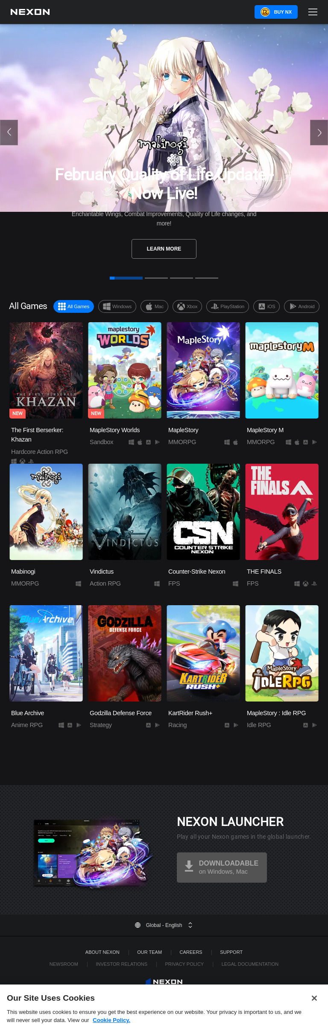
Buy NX (283, 11)
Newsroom (64, 964)
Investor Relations (121, 964)
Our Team (149, 952)
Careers (191, 952)
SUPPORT (231, 952)
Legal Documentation (250, 964)
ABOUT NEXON (102, 952)
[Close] (314, 1010)
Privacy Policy (184, 964)
